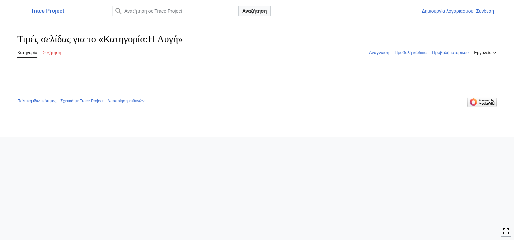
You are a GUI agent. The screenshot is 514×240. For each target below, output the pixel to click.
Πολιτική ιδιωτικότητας (36, 101)
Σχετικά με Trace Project (81, 101)
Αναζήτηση (254, 11)
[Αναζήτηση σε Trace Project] (175, 11)
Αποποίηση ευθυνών (125, 101)
